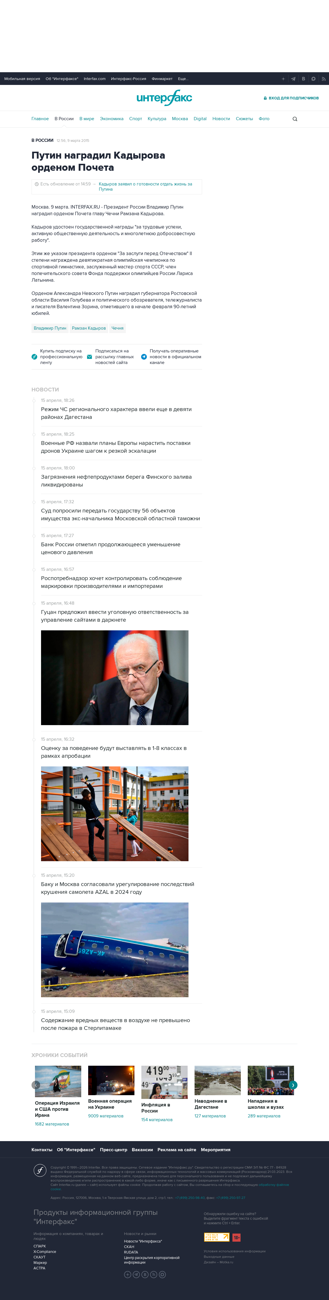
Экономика (111, 118)
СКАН (129, 1247)
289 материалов (264, 1116)
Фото (264, 118)
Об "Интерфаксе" (62, 78)
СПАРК (40, 1246)
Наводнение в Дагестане (211, 1104)
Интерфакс (164, 97)
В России (64, 118)
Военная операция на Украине (110, 1104)
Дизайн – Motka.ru (218, 1262)
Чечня (117, 328)
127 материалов (210, 1116)
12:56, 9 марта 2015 (73, 140)
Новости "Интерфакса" (143, 1241)
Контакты (42, 1150)
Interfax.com (95, 78)
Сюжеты (244, 118)
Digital (200, 118)
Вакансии (142, 1150)
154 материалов (157, 1119)
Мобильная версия (22, 78)
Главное (40, 118)
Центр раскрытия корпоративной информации (152, 1260)
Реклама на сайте (177, 1150)
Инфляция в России (155, 1108)
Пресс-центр (113, 1150)
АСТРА (39, 1268)
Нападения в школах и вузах (266, 1104)
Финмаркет (162, 78)
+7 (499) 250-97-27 (230, 1198)
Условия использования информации (235, 1251)
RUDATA (131, 1252)
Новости (221, 118)
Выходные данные (219, 1257)
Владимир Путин (50, 328)
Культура (157, 118)
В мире (87, 118)
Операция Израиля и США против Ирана (57, 1109)
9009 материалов (105, 1116)
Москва (180, 118)
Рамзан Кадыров (89, 328)
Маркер (40, 1262)
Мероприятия (215, 1150)
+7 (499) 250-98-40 (190, 1198)
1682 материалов (52, 1124)
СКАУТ (39, 1257)
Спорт (135, 118)
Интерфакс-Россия (128, 78)
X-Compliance (45, 1251)
